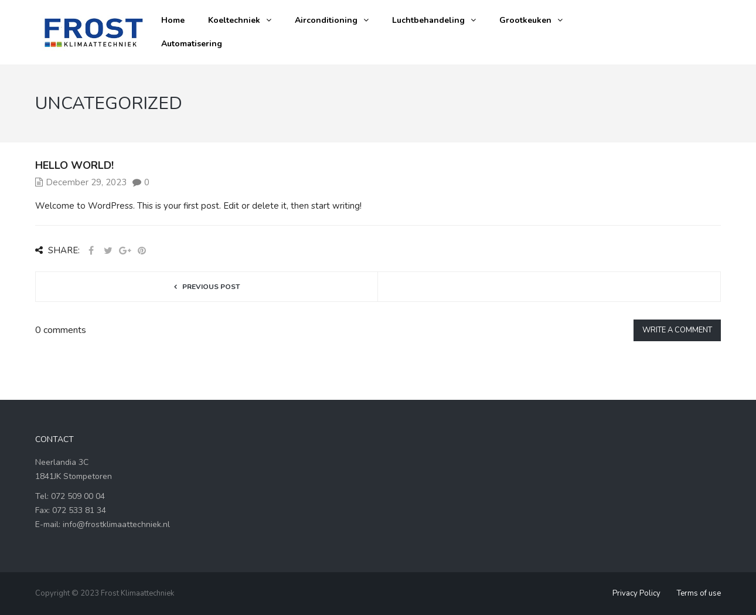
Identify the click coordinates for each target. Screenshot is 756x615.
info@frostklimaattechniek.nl (116, 524)
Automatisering (191, 43)
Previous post (211, 286)
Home (173, 20)
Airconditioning (326, 20)
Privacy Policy (636, 593)
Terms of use (699, 593)
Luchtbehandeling (428, 20)
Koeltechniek (234, 20)
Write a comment (677, 330)
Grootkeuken (525, 20)
